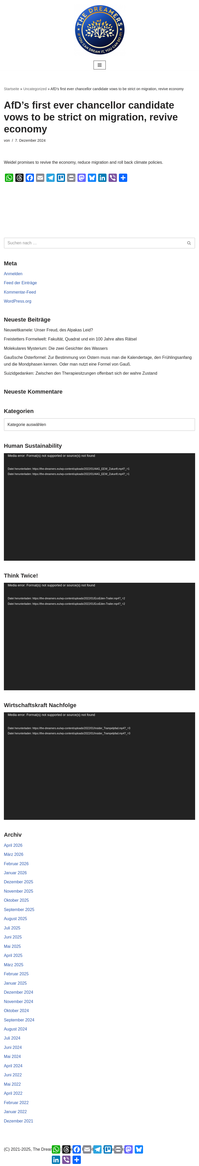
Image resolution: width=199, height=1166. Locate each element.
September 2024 (19, 1021)
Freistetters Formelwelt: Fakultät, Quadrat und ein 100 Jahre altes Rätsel (71, 339)
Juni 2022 (13, 1076)
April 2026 (13, 845)
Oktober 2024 (16, 1011)
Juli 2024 (12, 1039)
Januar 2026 (15, 873)
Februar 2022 (16, 1104)
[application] (99, 507)
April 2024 (13, 1067)
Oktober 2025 (16, 901)
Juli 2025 (12, 929)
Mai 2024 (12, 1058)
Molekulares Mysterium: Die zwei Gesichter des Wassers (56, 348)
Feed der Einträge (20, 283)
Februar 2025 (16, 975)
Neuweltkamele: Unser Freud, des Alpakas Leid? (49, 330)
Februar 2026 (16, 864)
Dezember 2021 (18, 1122)
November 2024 (18, 1002)
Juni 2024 (13, 1048)
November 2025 (18, 892)
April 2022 (13, 1094)
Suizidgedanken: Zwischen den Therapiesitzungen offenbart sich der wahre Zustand (81, 374)
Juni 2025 (13, 938)
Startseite (11, 89)
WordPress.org (17, 301)
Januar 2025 (15, 984)
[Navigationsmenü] (100, 65)
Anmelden (13, 274)
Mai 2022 (12, 1085)
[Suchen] (93, 243)
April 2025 (13, 956)
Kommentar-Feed (20, 292)
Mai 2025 (12, 947)
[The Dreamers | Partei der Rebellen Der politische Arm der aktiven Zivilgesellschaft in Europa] (99, 30)
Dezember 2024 (18, 993)
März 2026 (14, 855)
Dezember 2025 (18, 882)
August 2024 (15, 1030)
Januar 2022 (15, 1113)
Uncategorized (35, 89)
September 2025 (19, 910)
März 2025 (14, 965)
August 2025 (15, 919)
